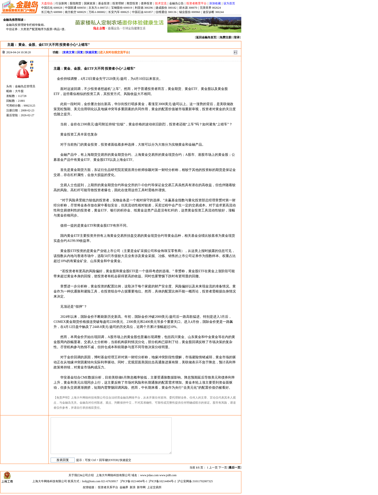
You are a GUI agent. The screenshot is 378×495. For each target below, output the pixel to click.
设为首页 (229, 3)
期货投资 (132, 3)
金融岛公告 (176, 3)
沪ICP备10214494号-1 (134, 481)
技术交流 (161, 3)
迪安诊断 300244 (213, 12)
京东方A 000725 (98, 7)
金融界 (124, 487)
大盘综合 (47, 3)
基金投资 (104, 3)
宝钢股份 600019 (121, 7)
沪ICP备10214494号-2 (162, 481)
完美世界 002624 (210, 7)
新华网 (141, 487)
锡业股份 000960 (189, 12)
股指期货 (75, 3)
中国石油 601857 (142, 12)
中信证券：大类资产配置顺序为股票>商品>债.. (36, 29)
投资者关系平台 (108, 487)
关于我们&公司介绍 (81, 475)
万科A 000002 (97, 12)
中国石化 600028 (51, 7)
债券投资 (146, 3)
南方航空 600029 (75, 12)
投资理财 (118, 3)
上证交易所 (154, 487)
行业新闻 (61, 3)
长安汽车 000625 (118, 12)
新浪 (132, 487)
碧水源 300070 (188, 7)
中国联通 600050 (75, 7)
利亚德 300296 (144, 7)
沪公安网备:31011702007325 (195, 481)
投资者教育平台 (196, 3)
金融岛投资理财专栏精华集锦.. (25, 25)
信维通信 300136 (165, 12)
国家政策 (89, 3)
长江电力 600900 (51, 12)
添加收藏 (215, 3)
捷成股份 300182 (165, 7)
